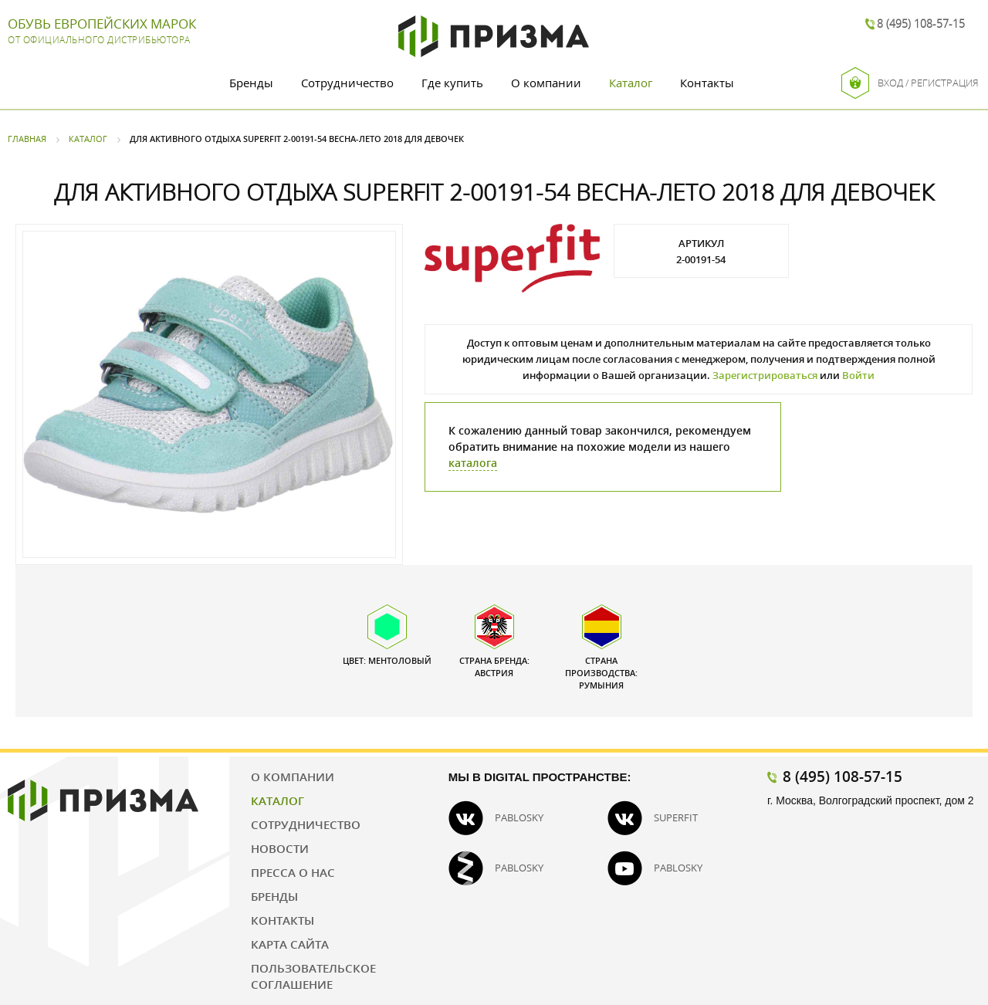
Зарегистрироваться (764, 375)
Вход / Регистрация (910, 83)
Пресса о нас (293, 872)
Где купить (452, 82)
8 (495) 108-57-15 (921, 23)
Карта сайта (290, 944)
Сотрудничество (347, 82)
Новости (280, 848)
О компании (546, 82)
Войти (858, 375)
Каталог (630, 82)
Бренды (251, 82)
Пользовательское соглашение (313, 976)
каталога (472, 462)
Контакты (707, 82)
